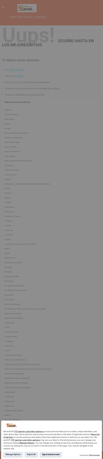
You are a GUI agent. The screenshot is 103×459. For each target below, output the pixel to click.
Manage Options (27, 443)
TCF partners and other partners (28, 431)
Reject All (31, 454)
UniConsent (94, 455)
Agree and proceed (51, 454)
